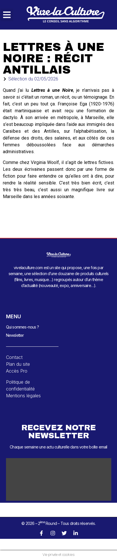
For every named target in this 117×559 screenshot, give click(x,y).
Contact (14, 357)
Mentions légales (23, 395)
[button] (7, 15)
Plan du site (18, 364)
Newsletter (15, 335)
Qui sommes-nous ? (22, 327)
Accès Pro (16, 371)
